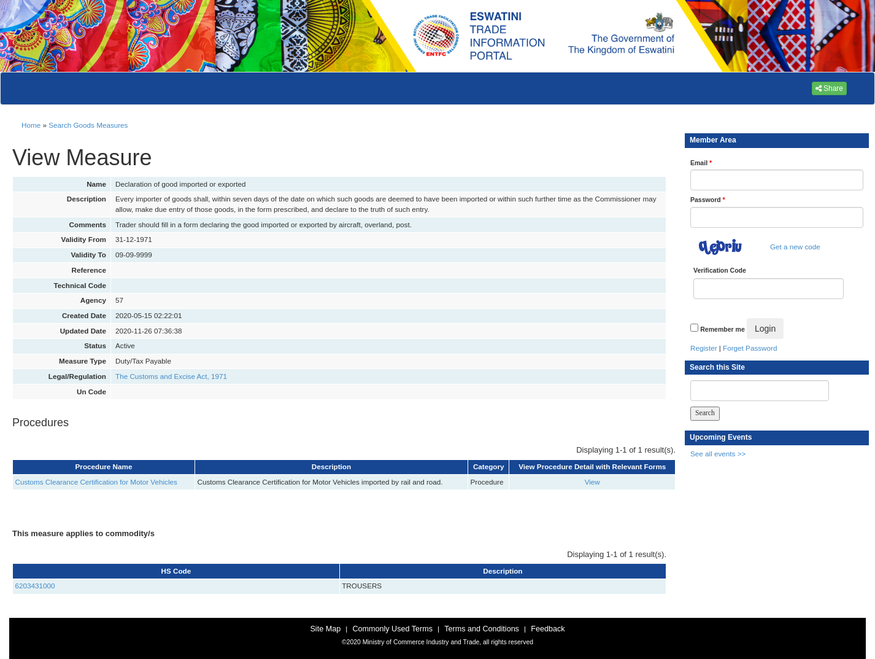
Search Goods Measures (88, 125)
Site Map (325, 629)
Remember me (722, 329)
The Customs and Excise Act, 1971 (171, 376)
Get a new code (795, 247)
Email (701, 162)
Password (707, 199)
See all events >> (718, 454)
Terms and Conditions (481, 629)
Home (30, 125)
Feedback (548, 629)
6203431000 (35, 586)
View (592, 482)
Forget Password (750, 348)
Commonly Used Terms (392, 629)
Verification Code (719, 270)
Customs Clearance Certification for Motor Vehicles (96, 482)
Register (703, 348)
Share (829, 88)
